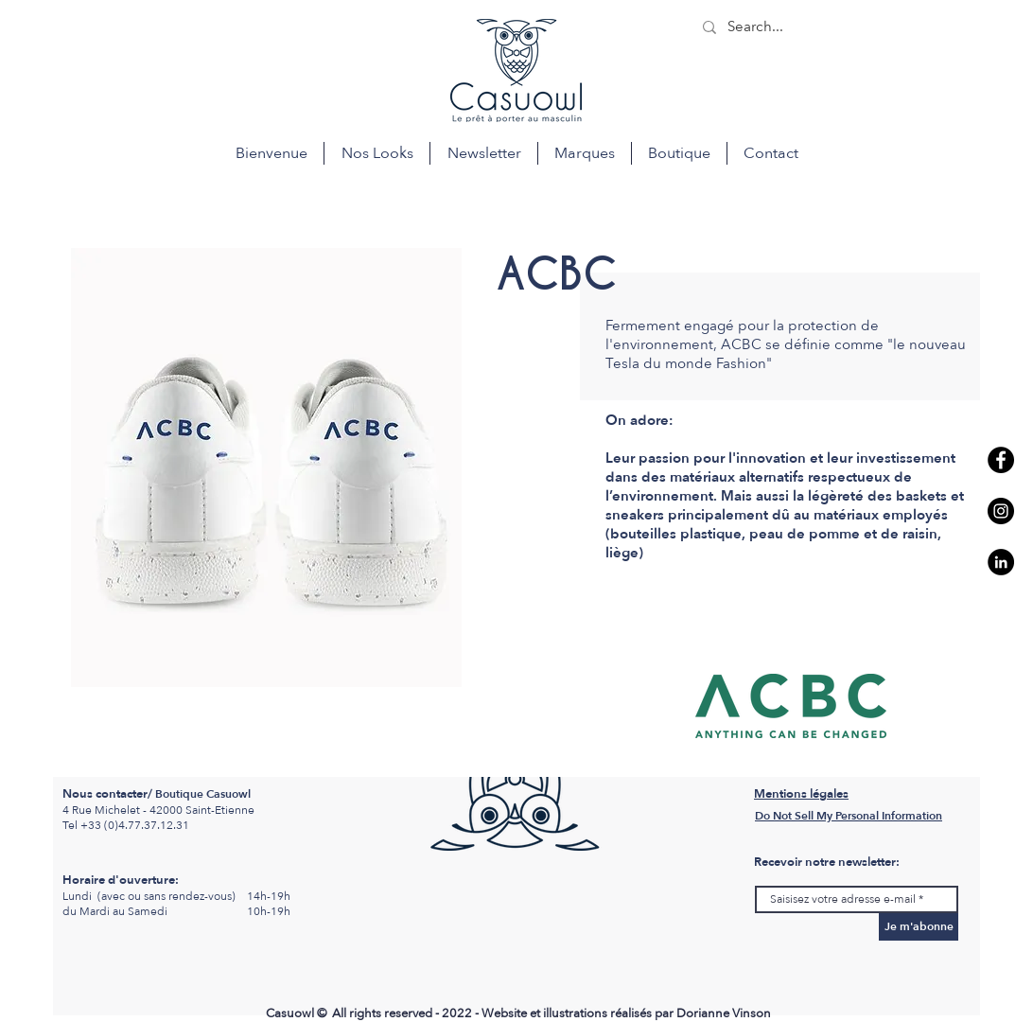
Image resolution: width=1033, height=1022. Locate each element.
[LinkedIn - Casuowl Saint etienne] (1001, 562)
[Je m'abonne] (918, 927)
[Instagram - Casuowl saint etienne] (1001, 511)
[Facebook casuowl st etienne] (1001, 460)
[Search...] (833, 27)
